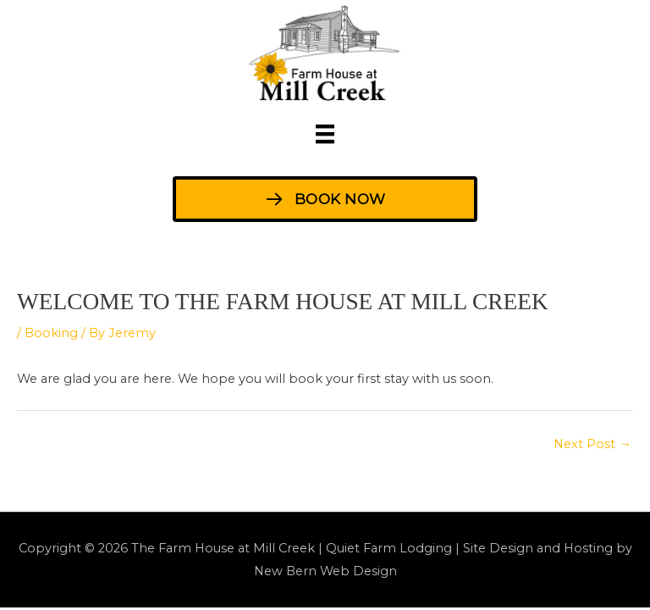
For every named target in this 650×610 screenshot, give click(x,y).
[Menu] (325, 133)
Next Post (592, 444)
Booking (51, 333)
